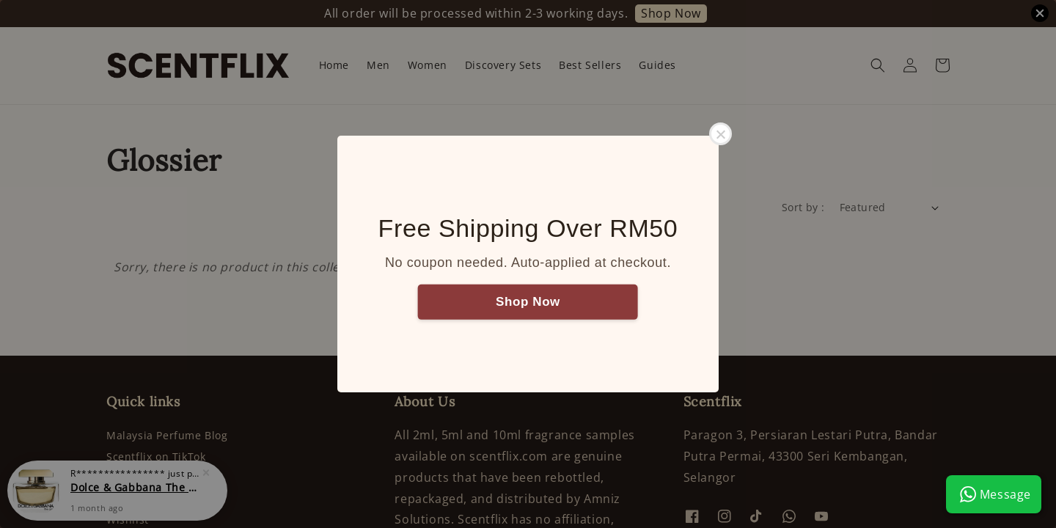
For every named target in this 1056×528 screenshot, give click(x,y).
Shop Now (528, 301)
